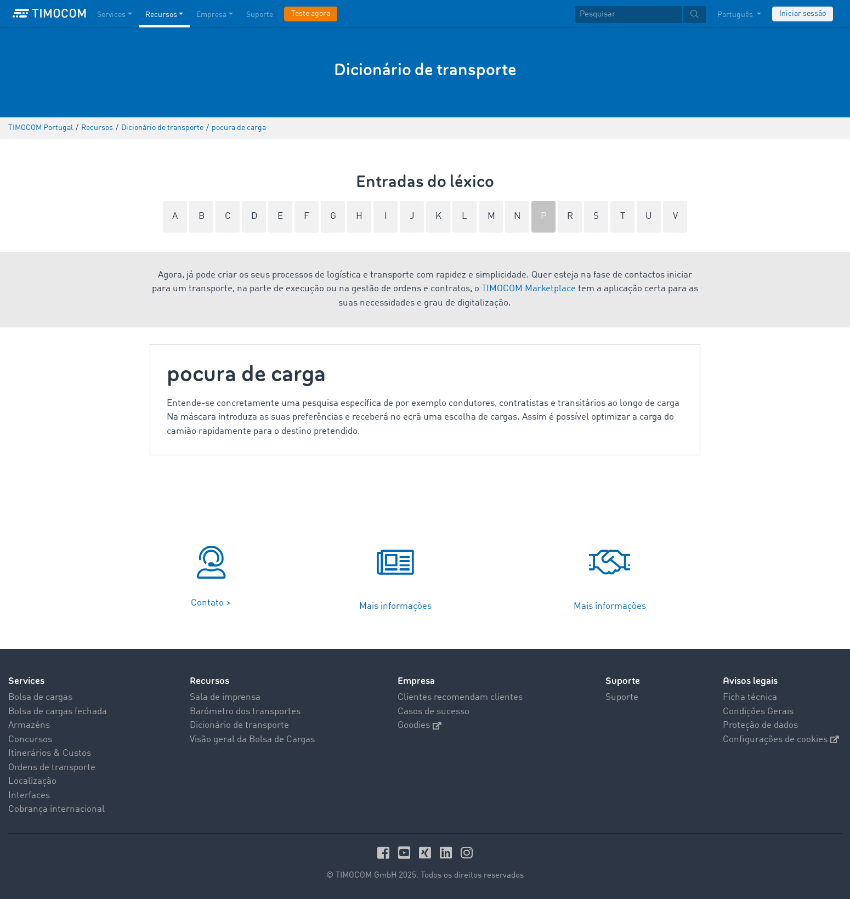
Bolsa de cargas (40, 697)
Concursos (30, 739)
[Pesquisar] (629, 14)
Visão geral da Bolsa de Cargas (252, 739)
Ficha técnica (750, 697)
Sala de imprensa (225, 697)
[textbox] (640, 14)
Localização (32, 781)
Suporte (622, 681)
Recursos (209, 681)
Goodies (419, 725)
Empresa (416, 681)
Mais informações (395, 606)
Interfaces (29, 795)
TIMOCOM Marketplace (528, 288)
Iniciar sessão (802, 14)
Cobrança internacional (56, 809)
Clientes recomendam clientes (460, 697)
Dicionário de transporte (239, 725)
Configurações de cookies (781, 739)
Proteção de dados (760, 725)
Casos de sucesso (433, 711)
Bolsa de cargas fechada (57, 711)
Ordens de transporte (51, 767)
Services (26, 681)
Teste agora (310, 14)
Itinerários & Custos (49, 753)
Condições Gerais (758, 711)
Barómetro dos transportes (245, 711)
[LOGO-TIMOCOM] (49, 13)
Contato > (211, 603)
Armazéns (29, 725)
